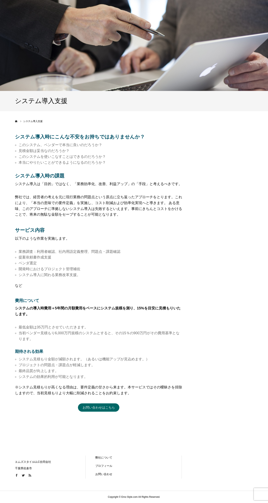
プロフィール (103, 465)
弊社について (103, 457)
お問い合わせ (103, 474)
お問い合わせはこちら (99, 407)
